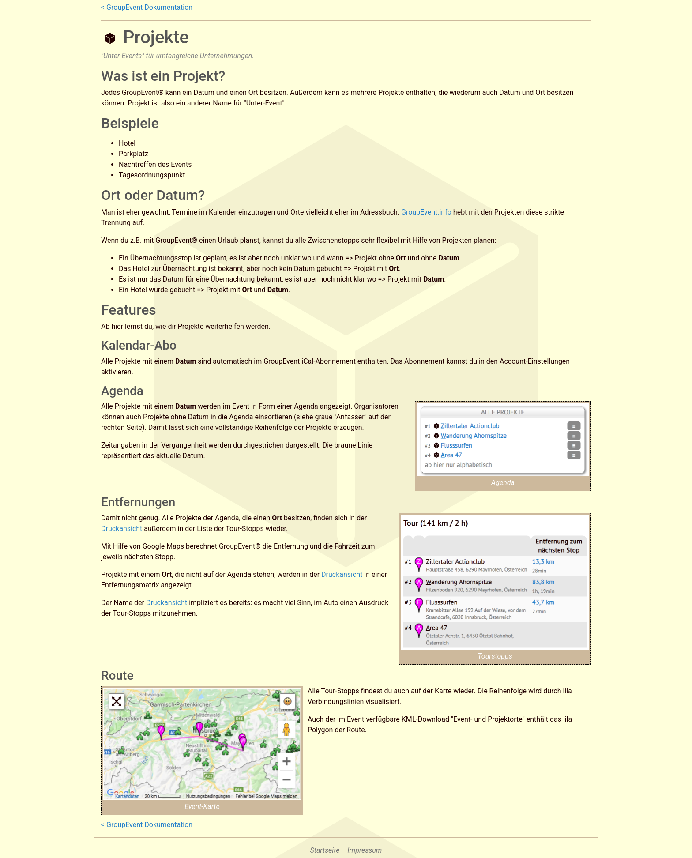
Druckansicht (121, 528)
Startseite (325, 850)
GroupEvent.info (426, 212)
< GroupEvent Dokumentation (146, 7)
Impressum (364, 850)
